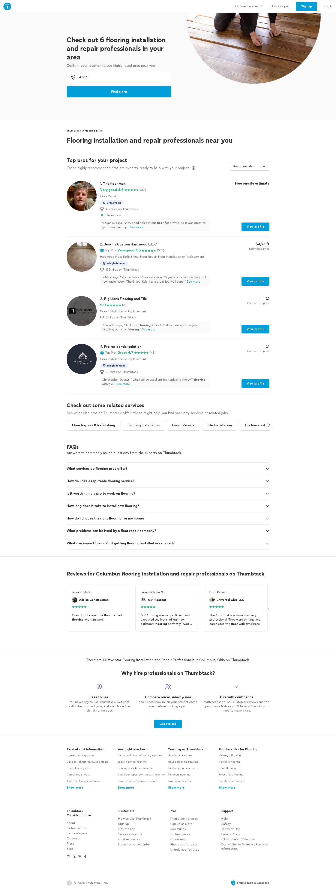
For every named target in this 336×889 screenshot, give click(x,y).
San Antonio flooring (232, 781)
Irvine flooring (227, 768)
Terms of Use (230, 829)
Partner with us (77, 828)
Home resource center (134, 844)
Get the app (126, 829)
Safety (226, 824)
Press (70, 843)
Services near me (130, 834)
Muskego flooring (230, 755)
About (71, 823)
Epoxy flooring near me (132, 761)
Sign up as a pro (181, 824)
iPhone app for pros (184, 844)
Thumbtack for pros (184, 819)
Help (224, 819)
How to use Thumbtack (134, 819)
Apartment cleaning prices (83, 781)
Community (178, 829)
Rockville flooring (229, 761)
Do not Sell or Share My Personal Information (244, 847)
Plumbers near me (179, 774)
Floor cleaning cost (79, 768)
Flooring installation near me (135, 768)
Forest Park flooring (231, 774)
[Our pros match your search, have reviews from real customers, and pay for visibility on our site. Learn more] (193, 168)
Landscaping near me (181, 768)
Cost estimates (129, 839)
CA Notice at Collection (238, 839)
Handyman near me (180, 755)
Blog (70, 849)
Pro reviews (178, 839)
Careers (72, 838)
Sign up (123, 824)
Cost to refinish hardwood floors (87, 761)
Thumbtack (74, 130)
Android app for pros (184, 849)
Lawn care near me (180, 781)
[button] (108, 250)
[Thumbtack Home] (7, 6)
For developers (77, 833)
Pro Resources (180, 834)
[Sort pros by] (249, 166)
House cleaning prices (80, 755)
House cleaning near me (183, 761)
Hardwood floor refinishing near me (139, 755)
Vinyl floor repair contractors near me (141, 774)
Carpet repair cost (78, 774)
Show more (75, 787)
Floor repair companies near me (137, 781)
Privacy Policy (230, 834)
